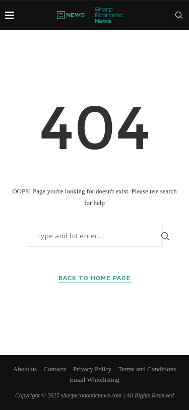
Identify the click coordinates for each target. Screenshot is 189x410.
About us (25, 369)
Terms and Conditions (147, 369)
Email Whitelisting (94, 379)
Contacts (55, 369)
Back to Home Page (94, 278)
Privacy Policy (92, 369)
